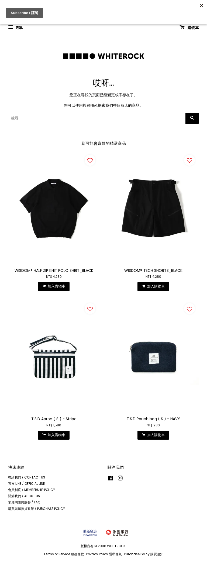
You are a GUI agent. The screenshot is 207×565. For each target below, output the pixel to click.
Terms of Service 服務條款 (64, 554)
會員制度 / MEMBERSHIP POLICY (31, 490)
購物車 (189, 27)
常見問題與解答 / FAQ (24, 502)
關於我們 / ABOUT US (24, 496)
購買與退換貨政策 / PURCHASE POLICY (36, 509)
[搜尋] (96, 118)
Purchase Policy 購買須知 (143, 554)
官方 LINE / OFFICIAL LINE (26, 484)
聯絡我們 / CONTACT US (26, 477)
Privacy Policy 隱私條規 (104, 554)
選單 (15, 27)
